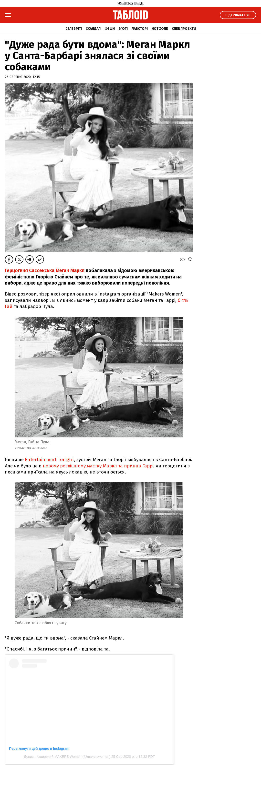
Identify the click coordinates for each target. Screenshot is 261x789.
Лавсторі (140, 29)
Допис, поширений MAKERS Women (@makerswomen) (67, 757)
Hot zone (160, 29)
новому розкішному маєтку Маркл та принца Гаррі (98, 466)
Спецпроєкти (184, 29)
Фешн (109, 29)
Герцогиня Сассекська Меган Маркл (45, 270)
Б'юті (123, 29)
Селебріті (73, 29)
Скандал (93, 29)
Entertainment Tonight (49, 459)
